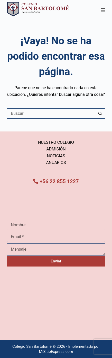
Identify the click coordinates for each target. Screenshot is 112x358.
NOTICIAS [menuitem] (56, 156)
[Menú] (103, 10)
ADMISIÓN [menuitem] (56, 149)
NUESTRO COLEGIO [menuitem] (56, 142)
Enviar (56, 261)
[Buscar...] (51, 113)
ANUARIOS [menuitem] (56, 162)
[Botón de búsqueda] (100, 113)
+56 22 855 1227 (59, 181)
